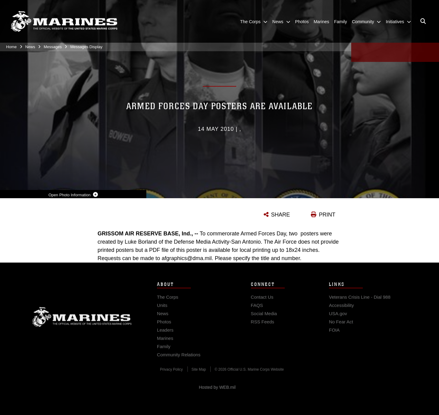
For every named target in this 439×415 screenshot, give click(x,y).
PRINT (327, 215)
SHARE (280, 215)
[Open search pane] (423, 21)
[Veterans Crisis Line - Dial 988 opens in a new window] (360, 301)
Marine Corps (82, 321)
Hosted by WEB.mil (217, 387)
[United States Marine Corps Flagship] (64, 21)
